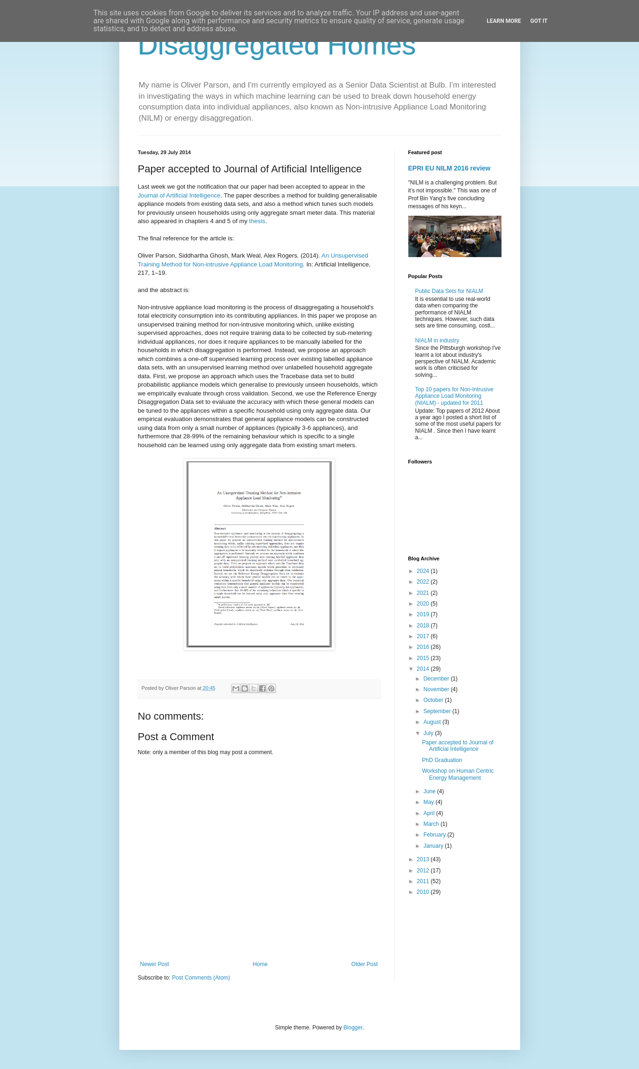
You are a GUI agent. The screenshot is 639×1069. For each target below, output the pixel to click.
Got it (539, 21)
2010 (424, 892)
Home (260, 964)
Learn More (504, 21)
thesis (257, 221)
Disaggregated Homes (277, 45)
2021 (424, 593)
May (429, 802)
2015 (424, 658)
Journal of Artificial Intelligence (179, 195)
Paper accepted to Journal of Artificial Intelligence (457, 745)
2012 (424, 870)
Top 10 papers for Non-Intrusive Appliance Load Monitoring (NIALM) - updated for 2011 (454, 396)
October (434, 700)
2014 (424, 669)
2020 (424, 603)
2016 (424, 647)
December (437, 678)
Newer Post (154, 964)
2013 (424, 859)
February (435, 834)
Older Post (364, 964)
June (430, 791)
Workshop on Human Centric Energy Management (458, 774)
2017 (424, 636)
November (437, 689)
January (434, 846)
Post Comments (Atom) (201, 977)
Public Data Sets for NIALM (449, 291)
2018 (424, 625)
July (429, 733)
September (437, 711)
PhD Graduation (442, 760)
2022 (424, 582)
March (431, 824)
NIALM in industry (437, 340)
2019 (424, 614)
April (429, 813)
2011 (424, 881)
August (432, 722)
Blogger (353, 1027)
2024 (424, 571)
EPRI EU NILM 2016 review (449, 168)
